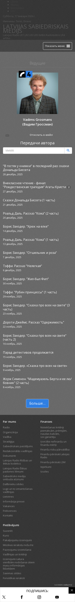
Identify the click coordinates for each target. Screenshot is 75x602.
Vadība (7, 437)
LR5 (36, 35)
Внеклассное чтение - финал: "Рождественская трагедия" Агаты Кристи (34, 185)
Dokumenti (9, 455)
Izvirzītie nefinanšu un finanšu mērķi (53, 443)
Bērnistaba (17, 8)
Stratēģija (8, 441)
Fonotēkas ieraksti (14, 578)
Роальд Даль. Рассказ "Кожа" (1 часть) (31, 239)
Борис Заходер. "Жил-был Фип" (26, 279)
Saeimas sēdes (12, 573)
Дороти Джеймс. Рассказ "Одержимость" (33, 322)
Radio (6, 427)
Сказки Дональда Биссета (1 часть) (29, 200)
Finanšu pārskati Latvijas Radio (55, 455)
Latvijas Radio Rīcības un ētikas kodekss (17, 462)
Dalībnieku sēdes (13, 484)
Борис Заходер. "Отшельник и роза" (30, 253)
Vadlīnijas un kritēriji (15, 554)
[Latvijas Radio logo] (10, 46)
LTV (13, 11)
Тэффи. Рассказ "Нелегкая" (22, 266)
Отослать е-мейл (29, 135)
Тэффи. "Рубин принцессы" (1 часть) (30, 292)
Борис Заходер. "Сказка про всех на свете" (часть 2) (34, 337)
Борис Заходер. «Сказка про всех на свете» (35, 366)
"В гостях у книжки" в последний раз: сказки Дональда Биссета (36, 168)
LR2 (27, 35)
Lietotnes (8, 496)
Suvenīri (8, 531)
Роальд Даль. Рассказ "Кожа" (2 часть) (31, 213)
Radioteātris (53, 35)
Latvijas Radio (11, 35)
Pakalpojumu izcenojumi (17, 540)
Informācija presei (13, 501)
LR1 (22, 35)
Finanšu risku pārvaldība (55, 449)
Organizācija (10, 432)
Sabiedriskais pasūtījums (18, 446)
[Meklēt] (68, 150)
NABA (42, 35)
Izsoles (44, 471)
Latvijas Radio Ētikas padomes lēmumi (15, 470)
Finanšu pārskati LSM (52, 462)
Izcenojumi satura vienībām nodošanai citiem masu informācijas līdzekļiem (19, 563)
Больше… (37, 403)
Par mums (9, 421)
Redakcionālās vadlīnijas (17, 451)
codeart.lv (68, 585)
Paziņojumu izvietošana (17, 549)
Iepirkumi (45, 467)
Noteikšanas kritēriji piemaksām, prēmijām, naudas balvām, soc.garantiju (53, 432)
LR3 (31, 35)
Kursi (6, 535)
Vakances (9, 506)
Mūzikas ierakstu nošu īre (18, 545)
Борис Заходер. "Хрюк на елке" (26, 226)
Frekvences (10, 511)
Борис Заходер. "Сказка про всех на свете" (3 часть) (36, 307)
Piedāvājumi (11, 525)
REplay (15, 4)
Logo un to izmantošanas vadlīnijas (18, 490)
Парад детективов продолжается (28, 352)
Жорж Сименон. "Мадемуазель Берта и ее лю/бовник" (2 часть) (37, 381)
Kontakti (8, 515)
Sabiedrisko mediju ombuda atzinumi (14, 477)
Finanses (46, 421)
